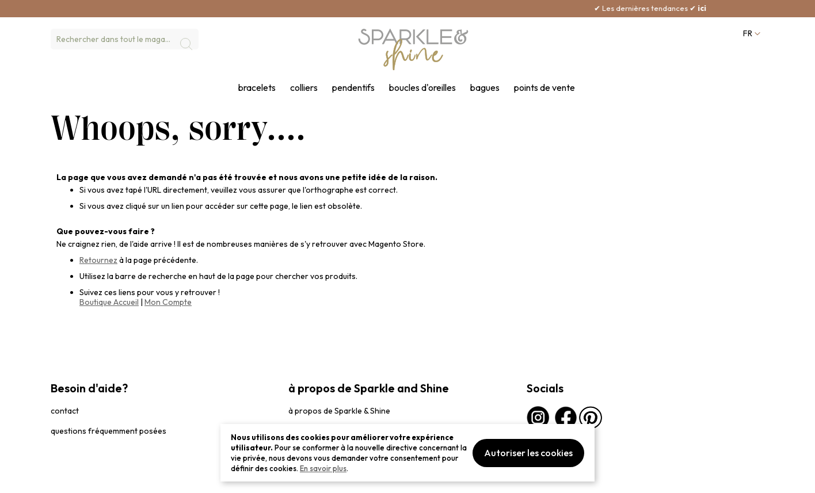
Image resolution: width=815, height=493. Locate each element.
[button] (750, 34)
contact (65, 411)
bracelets (257, 87)
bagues (485, 87)
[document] (407, 452)
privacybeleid (72, 478)
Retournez (98, 260)
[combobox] (125, 39)
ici (725, 8)
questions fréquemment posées (108, 431)
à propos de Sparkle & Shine (339, 411)
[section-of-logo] (413, 49)
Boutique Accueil (109, 302)
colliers (304, 87)
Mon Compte (168, 302)
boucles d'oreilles (422, 87)
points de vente (544, 87)
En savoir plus (323, 468)
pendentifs (353, 87)
